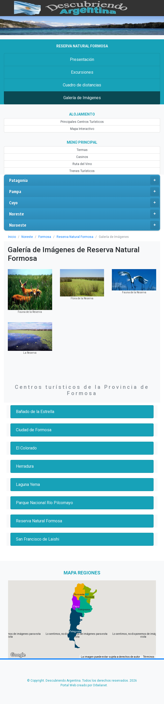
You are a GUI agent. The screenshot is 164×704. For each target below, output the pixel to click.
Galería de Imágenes (82, 98)
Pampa (84, 191)
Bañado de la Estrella (36, 411)
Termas (82, 150)
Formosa (43, 237)
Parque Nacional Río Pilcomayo (45, 502)
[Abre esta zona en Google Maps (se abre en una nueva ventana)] (18, 655)
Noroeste (84, 225)
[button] (75, 631)
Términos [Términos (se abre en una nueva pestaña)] (148, 657)
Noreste (84, 214)
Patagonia (84, 180)
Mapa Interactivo (82, 129)
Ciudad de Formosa (34, 430)
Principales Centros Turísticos (82, 122)
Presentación (82, 59)
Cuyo (84, 202)
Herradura (25, 466)
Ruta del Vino (82, 164)
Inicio (11, 237)
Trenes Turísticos (82, 171)
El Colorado (27, 448)
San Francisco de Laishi (38, 539)
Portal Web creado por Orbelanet (84, 685)
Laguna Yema (28, 484)
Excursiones (82, 72)
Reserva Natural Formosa (71, 237)
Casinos (82, 157)
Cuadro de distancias (81, 85)
